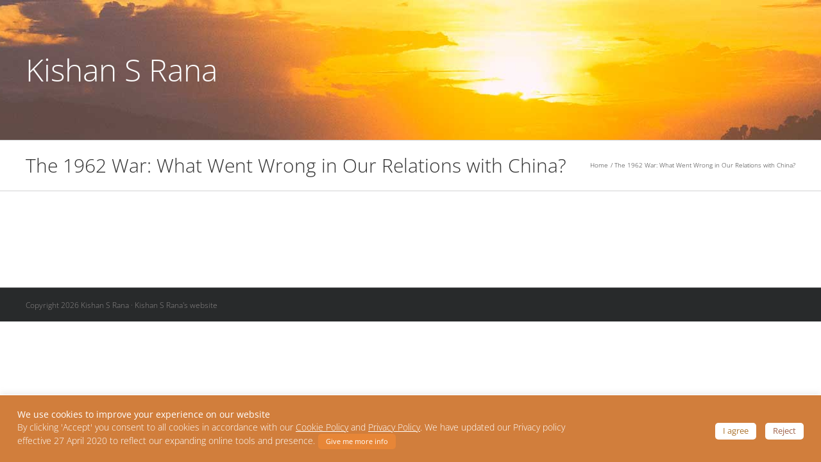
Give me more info (357, 441)
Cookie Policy (322, 427)
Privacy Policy (394, 427)
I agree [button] (736, 430)
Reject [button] (784, 430)
